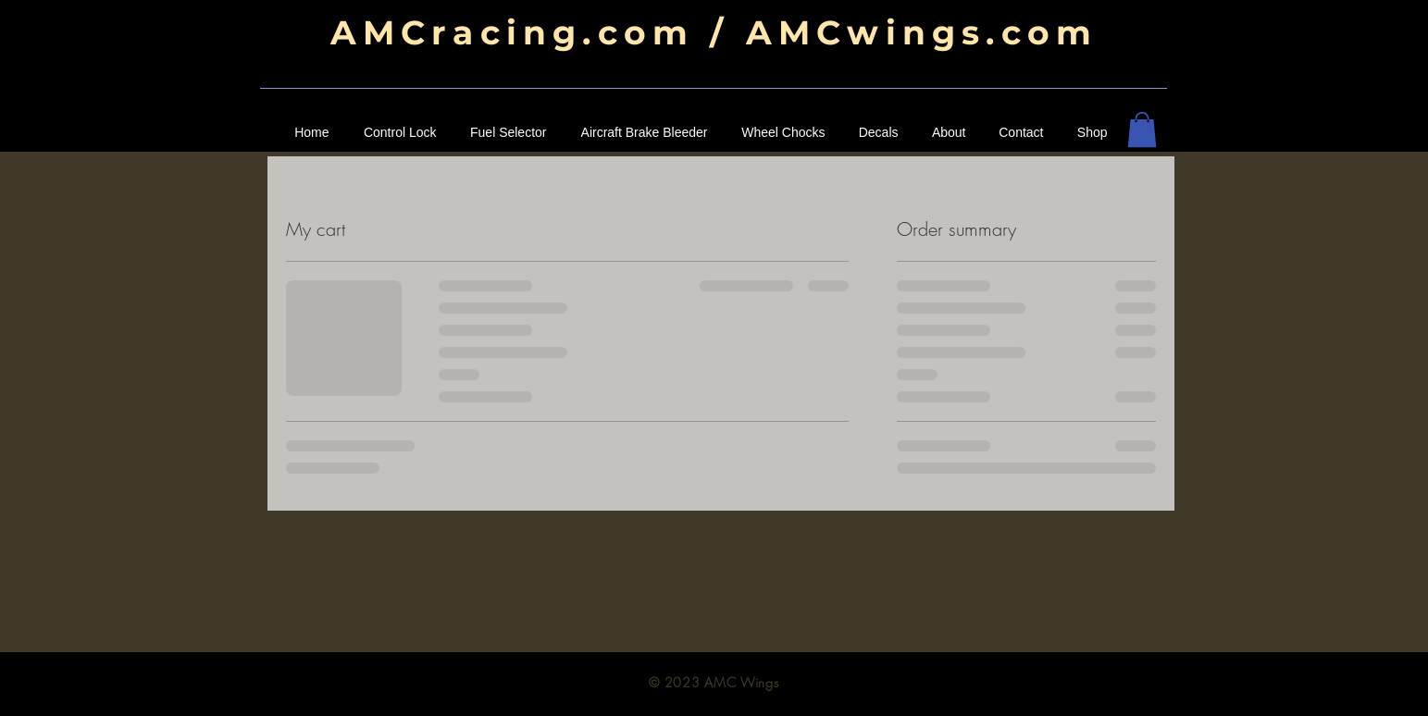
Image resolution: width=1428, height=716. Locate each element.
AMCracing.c (477, 32)
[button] (1142, 129)
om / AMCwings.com (861, 32)
